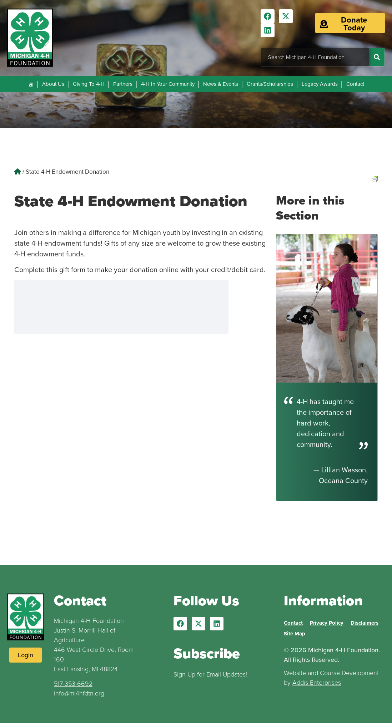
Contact (355, 84)
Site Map (294, 634)
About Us (53, 84)
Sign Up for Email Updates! (210, 674)
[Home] (31, 84)
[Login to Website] (25, 655)
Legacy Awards (320, 84)
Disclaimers (364, 623)
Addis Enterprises (316, 682)
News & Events (220, 84)
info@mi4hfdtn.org (79, 693)
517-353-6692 (73, 683)
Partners (122, 84)
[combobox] (315, 57)
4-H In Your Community (168, 84)
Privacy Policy (326, 623)
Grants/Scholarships (270, 84)
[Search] (377, 57)
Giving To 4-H (89, 84)
